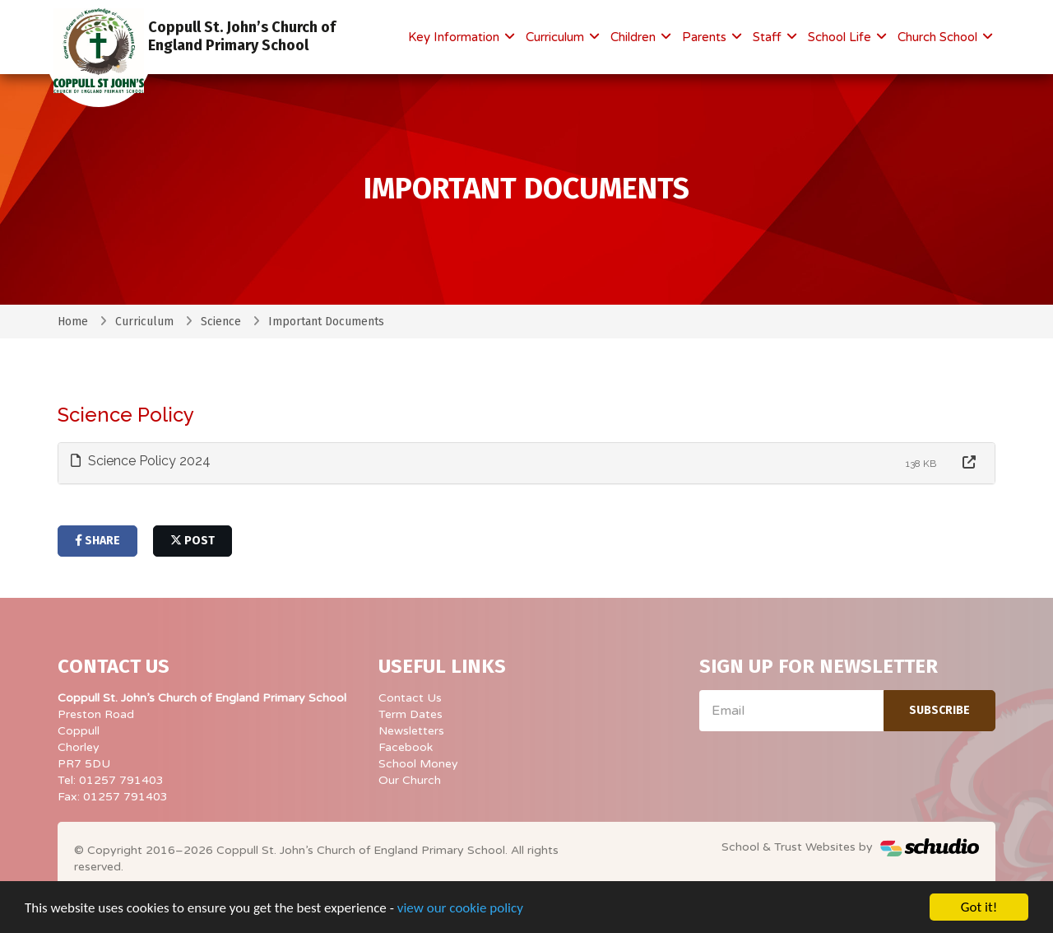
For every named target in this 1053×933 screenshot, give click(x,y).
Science (221, 322)
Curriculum (556, 37)
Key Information (455, 37)
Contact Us (410, 698)
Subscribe (939, 710)
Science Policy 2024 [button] (141, 461)
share (97, 541)
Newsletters (411, 731)
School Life (841, 37)
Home (73, 322)
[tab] (526, 463)
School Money (418, 764)
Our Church (409, 780)
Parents (706, 37)
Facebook (405, 747)
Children (634, 37)
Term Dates (410, 714)
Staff (769, 37)
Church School (939, 37)
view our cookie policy (460, 908)
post (192, 541)
